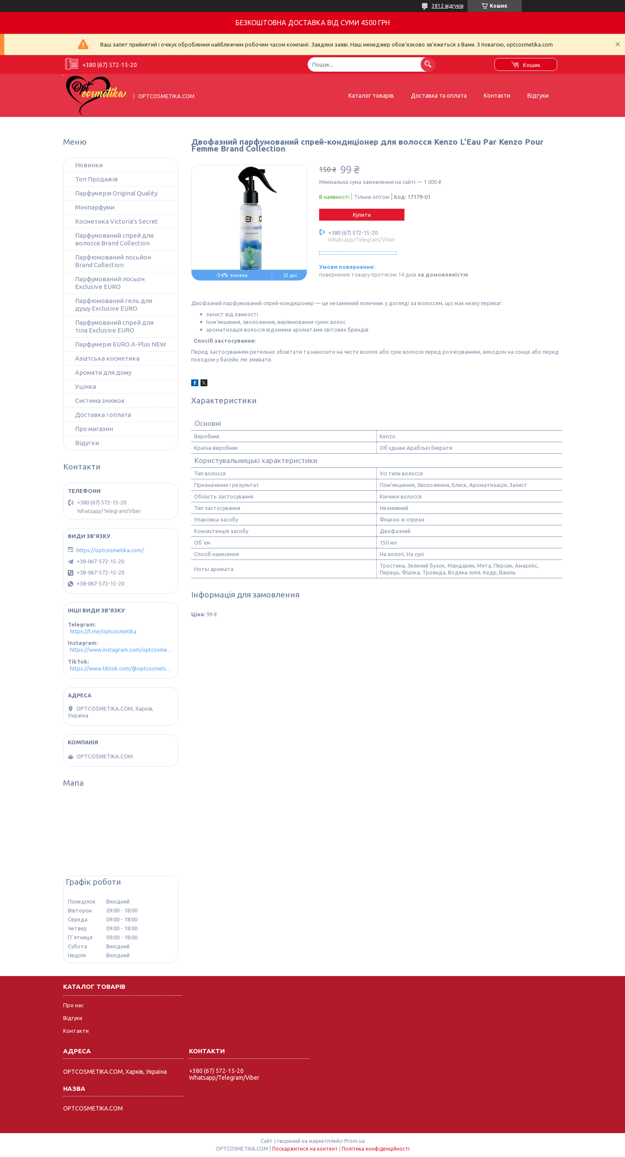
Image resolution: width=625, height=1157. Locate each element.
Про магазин (94, 428)
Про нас (73, 1005)
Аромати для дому (103, 372)
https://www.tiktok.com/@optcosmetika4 (122, 668)
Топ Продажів (96, 179)
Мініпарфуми (94, 207)
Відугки (87, 442)
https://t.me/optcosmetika (103, 631)
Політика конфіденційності (376, 1148)
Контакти (497, 95)
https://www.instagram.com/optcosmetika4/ (122, 650)
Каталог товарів (371, 95)
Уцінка (85, 386)
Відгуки (538, 95)
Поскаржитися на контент (305, 1148)
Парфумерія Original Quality (116, 193)
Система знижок (100, 400)
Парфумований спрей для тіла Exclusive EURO (114, 326)
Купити (362, 215)
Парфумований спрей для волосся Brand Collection (114, 239)
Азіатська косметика (107, 358)
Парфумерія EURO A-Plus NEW (120, 344)
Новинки (89, 165)
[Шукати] (428, 64)
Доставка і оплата (103, 414)
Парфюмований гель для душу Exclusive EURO (113, 304)
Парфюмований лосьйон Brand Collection (113, 261)
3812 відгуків (447, 6)
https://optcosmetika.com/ (110, 550)
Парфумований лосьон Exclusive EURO (110, 282)
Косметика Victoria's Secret (116, 221)
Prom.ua (354, 1141)
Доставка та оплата (439, 95)
